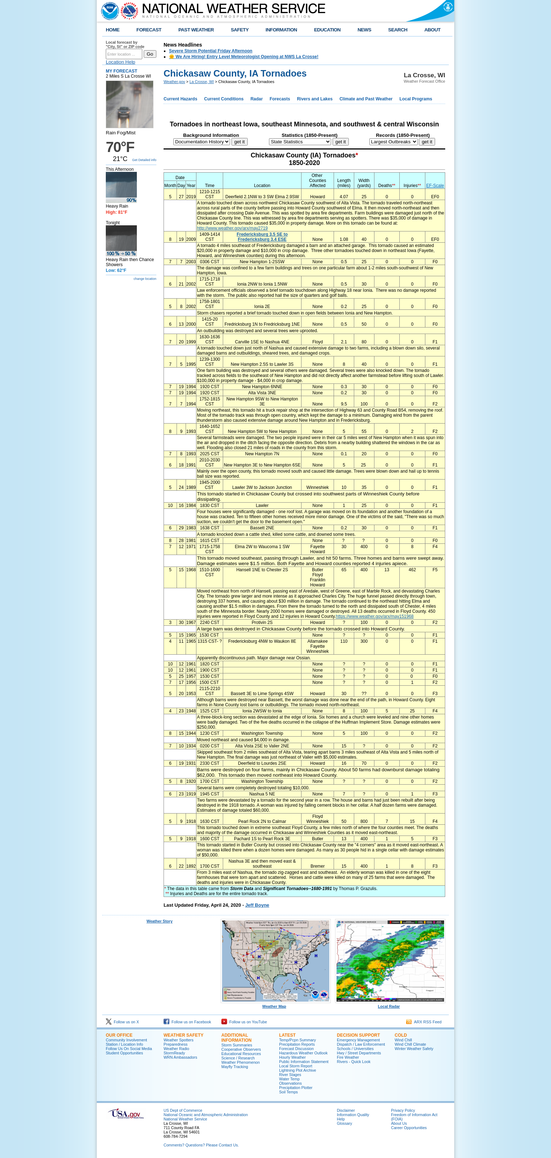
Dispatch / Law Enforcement (361, 1044)
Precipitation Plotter (295, 1087)
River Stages (290, 1074)
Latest (287, 1035)
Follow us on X (122, 1022)
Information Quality (353, 1115)
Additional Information (236, 1038)
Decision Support (358, 1035)
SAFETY (239, 29)
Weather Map (276, 1005)
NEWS (364, 29)
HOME (113, 29)
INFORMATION (281, 29)
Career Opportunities (409, 1128)
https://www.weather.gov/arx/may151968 (374, 616)
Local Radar (390, 1005)
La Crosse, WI (202, 81)
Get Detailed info (144, 160)
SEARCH (397, 29)
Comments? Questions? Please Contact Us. (201, 1145)
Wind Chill (403, 1040)
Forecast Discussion (296, 1048)
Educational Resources (241, 1053)
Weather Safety (183, 1035)
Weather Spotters (179, 1040)
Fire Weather (348, 1057)
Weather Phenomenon (240, 1062)
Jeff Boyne (257, 905)
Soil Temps (288, 1092)
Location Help (120, 62)
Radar (257, 98)
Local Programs (415, 98)
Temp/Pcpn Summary (297, 1040)
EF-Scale (435, 185)
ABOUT (432, 29)
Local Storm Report (295, 1066)
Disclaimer (346, 1110)
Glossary (344, 1123)
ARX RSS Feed (424, 1022)
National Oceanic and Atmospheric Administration (206, 1115)
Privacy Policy (403, 1110)
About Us (399, 1123)
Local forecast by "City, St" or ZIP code (125, 44)
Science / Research (238, 1058)
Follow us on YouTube (244, 1022)
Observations (290, 1083)
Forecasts (280, 98)
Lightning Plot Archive (297, 1070)
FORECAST (148, 29)
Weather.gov (174, 81)
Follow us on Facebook (187, 1022)
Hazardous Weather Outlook (303, 1053)
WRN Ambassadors (180, 1057)
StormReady (174, 1053)
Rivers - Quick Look (353, 1061)
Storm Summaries (236, 1045)
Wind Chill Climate (410, 1044)
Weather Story (160, 921)
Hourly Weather (292, 1057)
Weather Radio (176, 1048)
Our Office (119, 1035)
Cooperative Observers (241, 1049)
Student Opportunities (124, 1053)
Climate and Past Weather (365, 98)
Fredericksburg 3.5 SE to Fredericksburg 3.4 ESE (262, 237)
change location (145, 279)
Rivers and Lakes (315, 98)
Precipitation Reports (297, 1044)
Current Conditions (223, 98)
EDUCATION (327, 29)
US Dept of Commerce (183, 1110)
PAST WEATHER (196, 29)
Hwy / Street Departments (359, 1053)
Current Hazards (180, 98)
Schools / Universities (355, 1048)
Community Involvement (126, 1040)
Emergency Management (358, 1040)
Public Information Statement (304, 1061)
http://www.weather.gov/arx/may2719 (232, 228)
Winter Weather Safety (414, 1048)
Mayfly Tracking (234, 1066)
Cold (401, 1035)
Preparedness (175, 1044)
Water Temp (289, 1079)
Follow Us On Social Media (129, 1048)
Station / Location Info (124, 1044)
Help (341, 1119)
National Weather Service (185, 1119)
